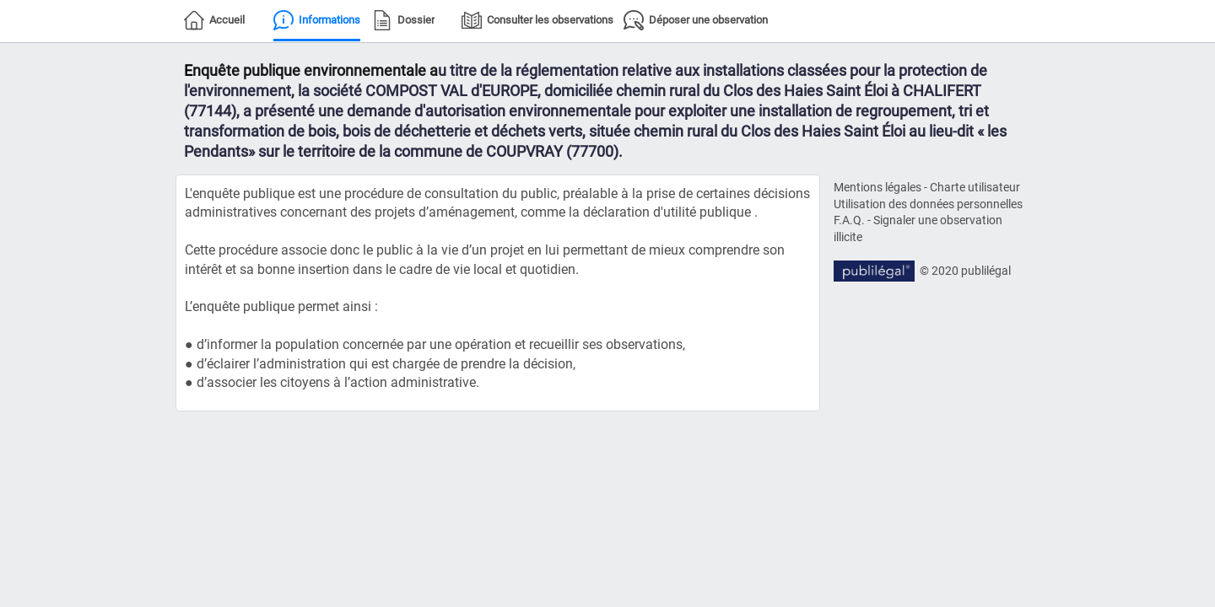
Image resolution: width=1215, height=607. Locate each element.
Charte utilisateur (975, 187)
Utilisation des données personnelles (928, 204)
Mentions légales (877, 187)
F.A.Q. (849, 220)
